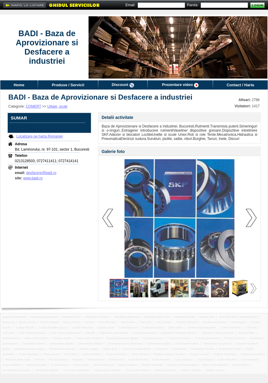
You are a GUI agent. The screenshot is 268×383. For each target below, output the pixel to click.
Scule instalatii (249, 359)
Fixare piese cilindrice (89, 338)
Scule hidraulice (227, 359)
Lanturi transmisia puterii (136, 348)
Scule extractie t (183, 359)
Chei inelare (128, 322)
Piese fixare (71, 354)
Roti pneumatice (58, 359)
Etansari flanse (11, 338)
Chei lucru (145, 322)
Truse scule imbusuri (137, 370)
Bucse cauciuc (27, 322)
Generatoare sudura (187, 343)
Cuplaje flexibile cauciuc (53, 327)
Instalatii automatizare (62, 348)
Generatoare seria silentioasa (125, 343)
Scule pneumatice (36, 364)
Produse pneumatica (252, 354)
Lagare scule (110, 348)
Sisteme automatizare (215, 364)
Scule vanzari (81, 364)
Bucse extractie (50, 322)
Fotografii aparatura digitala (122, 338)
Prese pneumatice (116, 354)
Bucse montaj (71, 322)
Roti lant (40, 359)
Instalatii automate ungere (29, 348)
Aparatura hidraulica (14, 316)
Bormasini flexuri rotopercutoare (238, 316)
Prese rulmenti (140, 354)
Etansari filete (247, 332)
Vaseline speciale (190, 370)
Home (19, 85)
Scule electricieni (138, 359)
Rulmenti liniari (96, 359)
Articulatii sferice (71, 316)
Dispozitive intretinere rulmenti (179, 332)
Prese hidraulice (92, 354)
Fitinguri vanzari (62, 338)
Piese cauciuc (51, 354)
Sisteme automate (152, 364)
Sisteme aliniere (127, 364)
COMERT (33, 106)
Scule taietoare (60, 364)
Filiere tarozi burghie (36, 338)
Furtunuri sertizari (234, 338)
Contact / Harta (240, 85)
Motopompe (179, 348)
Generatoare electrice (90, 343)
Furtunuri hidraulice (179, 338)
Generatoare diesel (33, 343)
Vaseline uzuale (214, 370)
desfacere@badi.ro (41, 173)
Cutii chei (250, 327)
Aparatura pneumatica (44, 316)
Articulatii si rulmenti (97, 316)
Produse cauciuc (199, 354)
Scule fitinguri (205, 359)
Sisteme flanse (241, 364)
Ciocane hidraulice (187, 322)
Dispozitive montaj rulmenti (217, 332)
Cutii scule (8, 332)
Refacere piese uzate (17, 359)
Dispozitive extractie (145, 332)
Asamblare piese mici (156, 316)
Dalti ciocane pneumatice (66, 332)
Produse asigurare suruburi (169, 354)
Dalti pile (90, 332)
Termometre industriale (76, 370)
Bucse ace (8, 322)
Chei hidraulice (107, 322)
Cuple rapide (175, 327)
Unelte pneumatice (165, 370)
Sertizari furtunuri (103, 364)
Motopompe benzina (202, 348)
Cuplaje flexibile (25, 327)
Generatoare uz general (217, 343)
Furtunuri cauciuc (153, 338)
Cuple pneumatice (153, 327)
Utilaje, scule (57, 106)
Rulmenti (77, 359)
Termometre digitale (46, 370)
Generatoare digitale (61, 343)
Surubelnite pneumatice (16, 370)
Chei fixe (88, 322)
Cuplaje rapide (105, 327)
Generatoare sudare (159, 343)
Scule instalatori (11, 364)
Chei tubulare (164, 322)
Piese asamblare (29, 354)
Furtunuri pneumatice (207, 338)
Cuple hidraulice (128, 327)
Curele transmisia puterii (201, 327)
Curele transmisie (230, 327)
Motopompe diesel (230, 348)
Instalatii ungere (88, 348)
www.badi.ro (32, 178)
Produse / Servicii (68, 85)
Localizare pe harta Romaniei (39, 136)
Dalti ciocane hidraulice (33, 332)
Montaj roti (161, 348)
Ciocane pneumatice (214, 322)
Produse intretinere (225, 354)
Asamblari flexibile (184, 316)
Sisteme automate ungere (182, 364)
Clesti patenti (238, 322)
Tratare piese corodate (107, 370)
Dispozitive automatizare (113, 332)
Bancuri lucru (207, 316)
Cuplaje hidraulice (82, 327)
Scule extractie (161, 359)
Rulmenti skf (116, 359)
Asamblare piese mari (126, 316)
